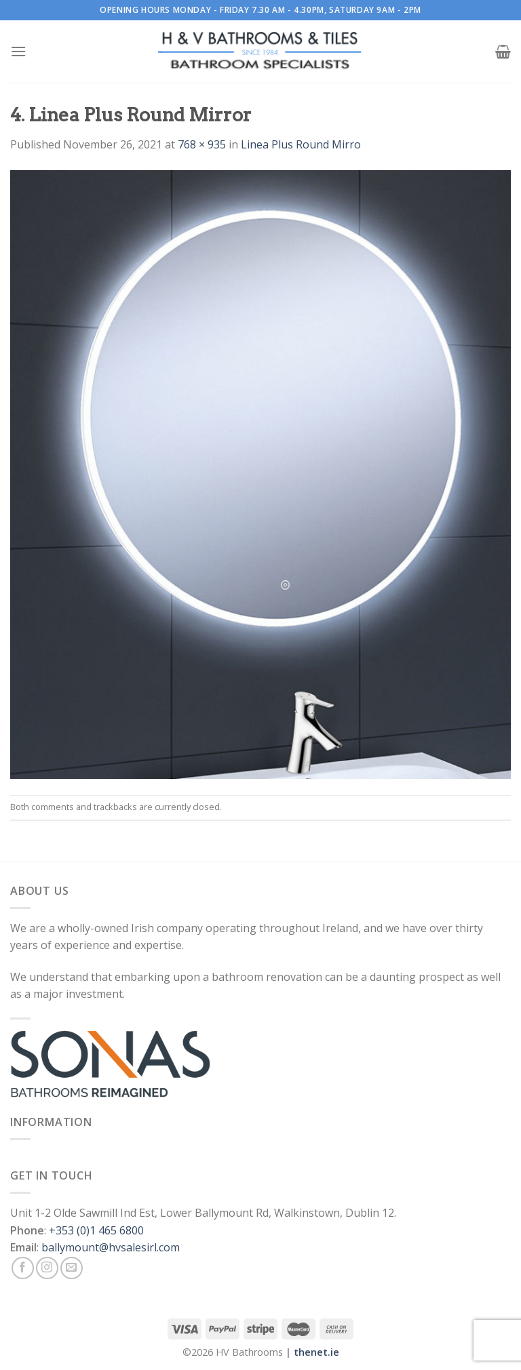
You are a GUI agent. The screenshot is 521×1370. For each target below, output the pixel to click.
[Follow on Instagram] (47, 1268)
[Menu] (18, 51)
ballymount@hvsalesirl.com (110, 1247)
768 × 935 (202, 144)
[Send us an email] (71, 1268)
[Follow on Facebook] (23, 1268)
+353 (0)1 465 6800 (96, 1230)
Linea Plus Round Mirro (301, 144)
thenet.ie (316, 1352)
